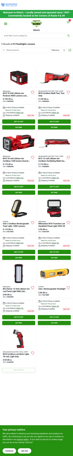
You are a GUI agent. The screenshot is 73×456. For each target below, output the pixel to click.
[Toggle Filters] (69, 50)
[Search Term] (36, 35)
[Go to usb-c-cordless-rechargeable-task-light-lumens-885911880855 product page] (18, 228)
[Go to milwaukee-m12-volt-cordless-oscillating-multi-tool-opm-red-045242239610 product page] (54, 163)
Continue (9, 451)
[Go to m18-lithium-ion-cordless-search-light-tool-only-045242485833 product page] (18, 163)
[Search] (68, 35)
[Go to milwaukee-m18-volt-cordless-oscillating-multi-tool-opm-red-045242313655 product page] (54, 98)
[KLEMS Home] (36, 23)
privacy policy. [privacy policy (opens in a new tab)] (23, 439)
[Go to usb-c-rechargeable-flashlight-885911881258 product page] (54, 294)
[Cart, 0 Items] (68, 22)
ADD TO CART (18, 121)
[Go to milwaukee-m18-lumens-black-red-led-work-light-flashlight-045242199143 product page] (18, 350)
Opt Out (24, 451)
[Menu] (5, 23)
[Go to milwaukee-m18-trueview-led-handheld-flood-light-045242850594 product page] (54, 228)
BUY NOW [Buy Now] (18, 127)
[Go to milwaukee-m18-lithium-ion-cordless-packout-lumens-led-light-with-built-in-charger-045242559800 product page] (18, 98)
